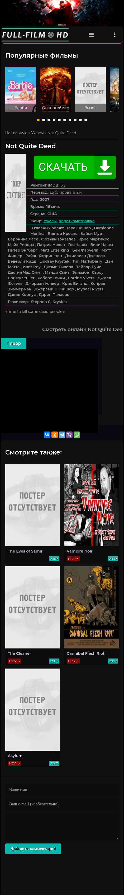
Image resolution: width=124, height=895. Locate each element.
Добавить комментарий (33, 848)
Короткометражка (76, 221)
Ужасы (50, 221)
